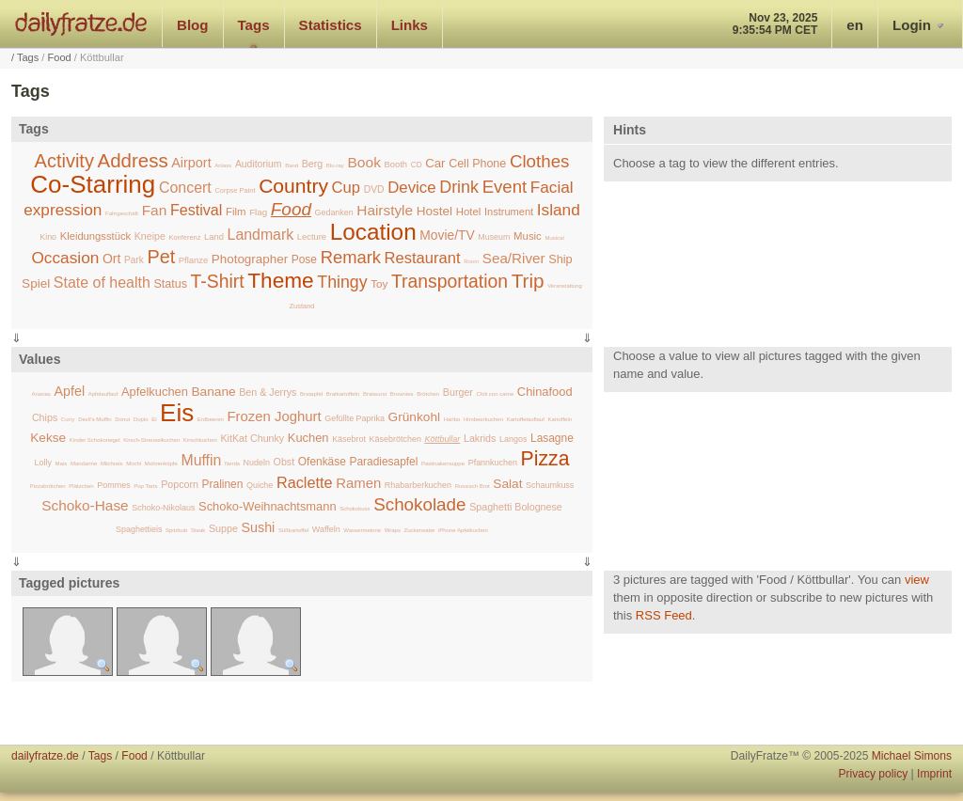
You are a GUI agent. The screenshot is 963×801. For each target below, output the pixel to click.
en (854, 25)
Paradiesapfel (383, 461)
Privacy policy (873, 773)
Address (133, 160)
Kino (47, 237)
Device (411, 187)
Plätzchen (81, 486)
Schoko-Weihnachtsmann (267, 506)
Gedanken (334, 212)
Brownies (402, 394)
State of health (102, 283)
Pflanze (193, 260)
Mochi (133, 463)
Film (236, 211)
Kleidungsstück (95, 236)
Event (505, 186)
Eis (177, 413)
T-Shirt (218, 281)
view (917, 580)
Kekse (48, 438)
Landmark (261, 235)
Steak (198, 530)
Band (291, 165)
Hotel (469, 211)
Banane (214, 392)
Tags (254, 25)
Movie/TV (446, 235)
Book (364, 162)
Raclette (304, 482)
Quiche (259, 485)
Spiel (36, 283)
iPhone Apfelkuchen (463, 530)
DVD (374, 189)
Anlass (222, 165)
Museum (494, 237)
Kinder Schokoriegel (95, 440)
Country (293, 185)
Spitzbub (176, 530)
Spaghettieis (139, 529)
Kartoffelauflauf (526, 419)
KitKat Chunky (252, 438)
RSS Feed (664, 615)
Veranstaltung (564, 286)
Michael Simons (912, 755)
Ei (153, 419)
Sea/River (513, 258)
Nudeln (257, 462)
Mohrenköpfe (161, 463)
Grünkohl (414, 417)
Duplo (141, 419)
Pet (161, 256)
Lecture (311, 236)
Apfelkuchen (154, 392)
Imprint (934, 773)
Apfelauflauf (103, 394)
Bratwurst (375, 394)
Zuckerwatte (419, 530)
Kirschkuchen (200, 440)
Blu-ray (335, 165)
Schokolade (419, 504)
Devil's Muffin (94, 419)
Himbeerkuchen (483, 419)
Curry (68, 419)
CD (416, 164)
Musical (554, 238)
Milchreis (112, 463)
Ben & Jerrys (267, 392)
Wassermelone (362, 530)
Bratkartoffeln (343, 394)
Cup (346, 187)
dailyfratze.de (81, 23)
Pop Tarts (145, 486)
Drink (459, 187)
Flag (258, 212)
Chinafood (545, 392)
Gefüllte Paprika (354, 418)
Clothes (540, 161)
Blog (193, 25)
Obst (284, 461)
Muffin (201, 460)
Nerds (232, 463)
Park (134, 260)
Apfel (69, 391)
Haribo (452, 419)
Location (373, 231)
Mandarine (84, 463)
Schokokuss (354, 508)
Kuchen (308, 438)
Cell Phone (477, 163)
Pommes (113, 485)
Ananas (40, 394)
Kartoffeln (560, 419)
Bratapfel (311, 394)
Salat (507, 484)
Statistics (330, 25)
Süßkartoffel (293, 530)
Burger (458, 392)
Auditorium (258, 164)
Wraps (393, 530)
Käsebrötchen (395, 439)
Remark (351, 257)
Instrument (508, 211)
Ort (111, 258)
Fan (154, 210)
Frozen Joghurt (275, 416)
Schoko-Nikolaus (163, 507)
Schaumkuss (550, 485)
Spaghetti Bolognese (515, 506)
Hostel (434, 211)
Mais (61, 463)
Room (471, 261)
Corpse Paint (234, 190)
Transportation (449, 281)
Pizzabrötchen (48, 486)
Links (409, 25)
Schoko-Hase (84, 505)
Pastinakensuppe (443, 463)
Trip (528, 280)
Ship (560, 259)
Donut (122, 419)
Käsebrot (349, 439)
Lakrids (480, 438)
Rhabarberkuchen (418, 485)
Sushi (258, 527)
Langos (513, 439)
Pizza (545, 458)
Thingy (342, 282)
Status (169, 284)
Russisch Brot (472, 486)
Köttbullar (442, 439)
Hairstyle (384, 210)
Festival (196, 209)
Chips (44, 417)
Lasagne (552, 438)
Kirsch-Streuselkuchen (151, 440)
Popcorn (179, 484)
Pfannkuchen (492, 462)
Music (527, 236)
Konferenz (184, 237)
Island (558, 209)
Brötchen (428, 394)
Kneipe (150, 236)
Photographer (250, 259)
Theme (280, 280)
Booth (396, 164)
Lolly (43, 462)
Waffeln (326, 529)
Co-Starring (92, 184)
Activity (64, 160)
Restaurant (423, 258)
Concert (185, 188)
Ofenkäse (322, 461)
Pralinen (223, 484)
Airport (191, 162)
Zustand (302, 306)
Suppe (223, 528)
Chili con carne (495, 394)
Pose (304, 259)
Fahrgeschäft (121, 213)
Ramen (358, 483)
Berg (312, 163)
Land (214, 236)
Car (435, 163)
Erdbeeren (210, 419)
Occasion (65, 257)
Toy (379, 283)
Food (59, 57)
